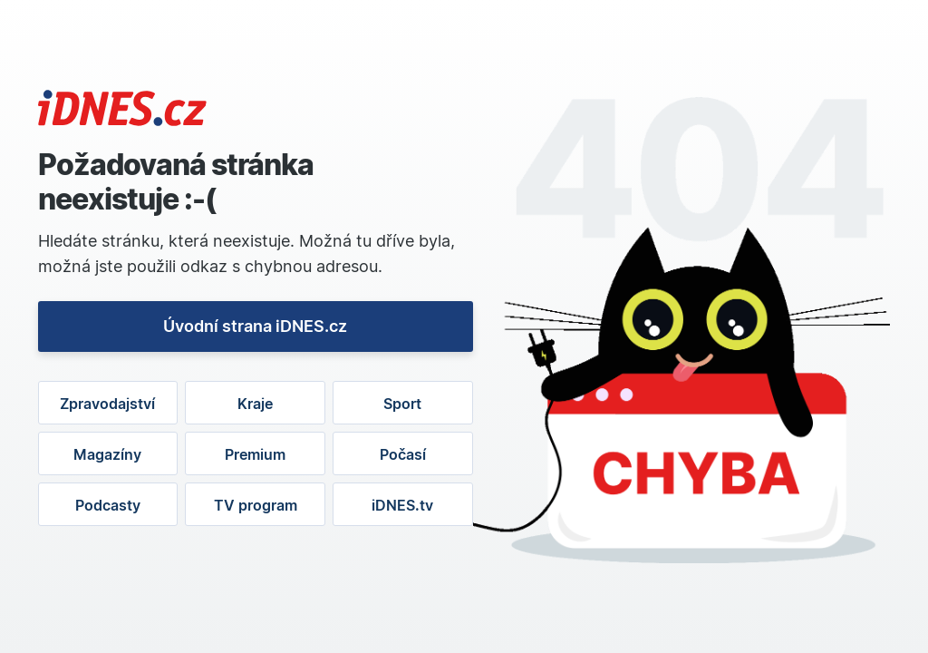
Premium (255, 454)
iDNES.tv (402, 505)
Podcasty (107, 505)
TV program (255, 505)
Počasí (403, 454)
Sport (402, 404)
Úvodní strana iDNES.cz (255, 326)
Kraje (255, 404)
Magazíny (107, 454)
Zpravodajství (107, 404)
